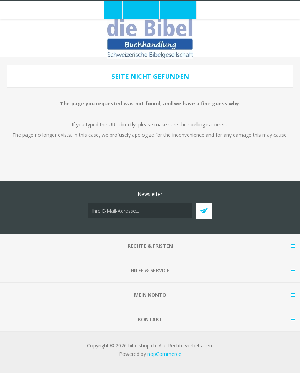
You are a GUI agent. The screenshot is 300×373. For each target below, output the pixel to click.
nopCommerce (164, 354)
